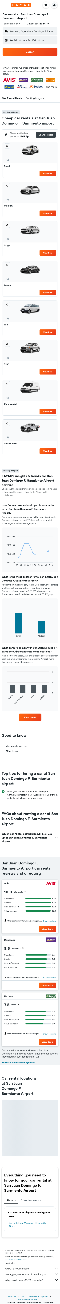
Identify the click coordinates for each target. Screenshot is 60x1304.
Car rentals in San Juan (28, 1299)
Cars (22, 1296)
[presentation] (57, 863)
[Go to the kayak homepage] (21, 5)
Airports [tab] (11, 1200)
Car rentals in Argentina (38, 1296)
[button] (5, 4)
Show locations (49, 921)
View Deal (47, 173)
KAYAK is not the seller (31, 1268)
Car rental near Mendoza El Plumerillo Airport (27, 1225)
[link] (30, 717)
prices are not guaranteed (16, 1259)
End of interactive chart (5, 563)
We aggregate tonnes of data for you (31, 1274)
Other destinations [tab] (31, 1200)
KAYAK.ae (12, 1296)
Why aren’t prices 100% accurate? (31, 1280)
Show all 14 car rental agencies (18, 1062)
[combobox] (13, 23)
